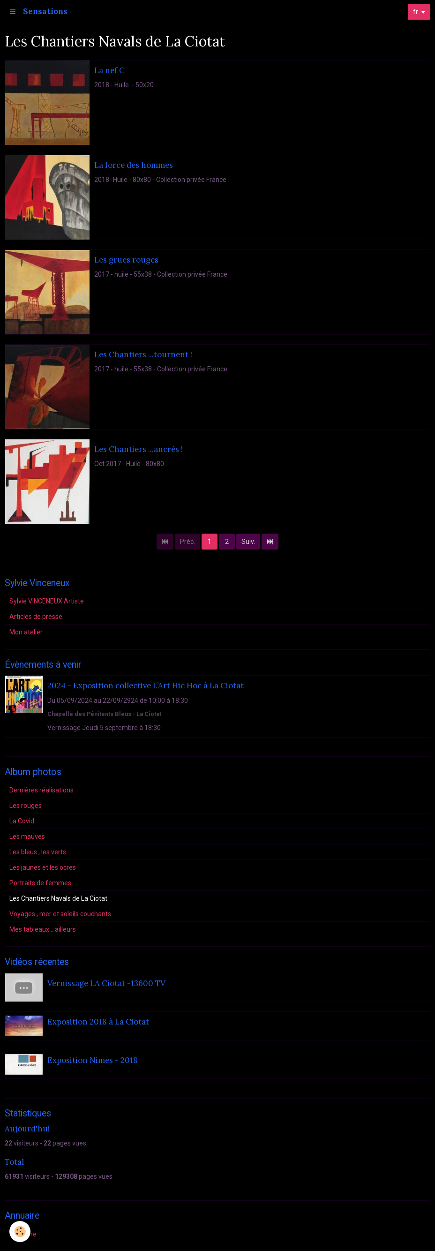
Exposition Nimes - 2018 (92, 1060)
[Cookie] (19, 1231)
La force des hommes (133, 165)
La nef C (109, 70)
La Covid (21, 821)
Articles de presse (35, 616)
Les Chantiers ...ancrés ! (138, 449)
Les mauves (27, 836)
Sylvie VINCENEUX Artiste (46, 601)
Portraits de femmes (40, 883)
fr (415, 11)
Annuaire (23, 1234)
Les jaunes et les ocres (42, 867)
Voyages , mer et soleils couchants (60, 914)
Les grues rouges (126, 260)
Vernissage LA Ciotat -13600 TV (106, 983)
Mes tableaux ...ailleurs (42, 929)
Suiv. (248, 541)
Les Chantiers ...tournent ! (143, 354)
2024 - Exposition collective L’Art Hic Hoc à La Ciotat (145, 686)
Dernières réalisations (41, 790)
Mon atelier (26, 632)
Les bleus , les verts (37, 852)
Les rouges (25, 805)
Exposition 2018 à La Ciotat (98, 1022)
